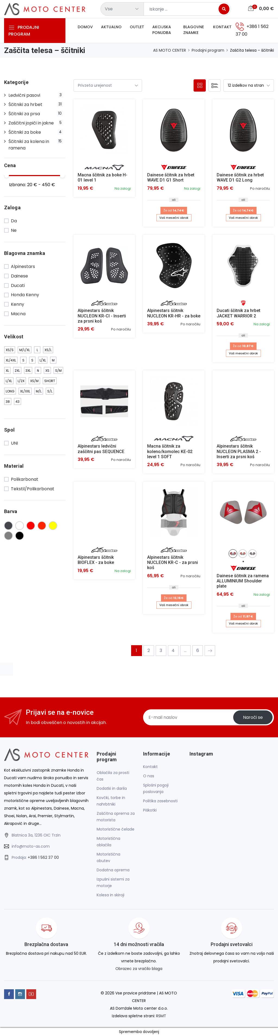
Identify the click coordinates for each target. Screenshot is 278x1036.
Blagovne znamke (193, 29)
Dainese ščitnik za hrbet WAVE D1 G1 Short (170, 177)
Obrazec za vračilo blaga (138, 968)
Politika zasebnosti (160, 801)
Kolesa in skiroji (110, 895)
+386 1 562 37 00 (43, 857)
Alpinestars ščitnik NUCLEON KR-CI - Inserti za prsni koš (102, 315)
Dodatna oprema (113, 870)
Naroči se (253, 717)
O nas (148, 776)
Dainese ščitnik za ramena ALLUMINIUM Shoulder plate (243, 581)
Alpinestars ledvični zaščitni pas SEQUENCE (101, 449)
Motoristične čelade (115, 829)
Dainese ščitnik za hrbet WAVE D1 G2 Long (240, 177)
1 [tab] (243, 561)
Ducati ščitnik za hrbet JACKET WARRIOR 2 (238, 313)
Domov (85, 27)
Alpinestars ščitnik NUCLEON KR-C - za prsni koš (172, 562)
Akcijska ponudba (161, 29)
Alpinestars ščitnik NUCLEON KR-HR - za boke (173, 313)
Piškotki (150, 810)
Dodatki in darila (112, 788)
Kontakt (222, 27)
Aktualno (111, 27)
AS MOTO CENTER (169, 50)
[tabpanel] (233, 553)
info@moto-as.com (31, 846)
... (185, 650)
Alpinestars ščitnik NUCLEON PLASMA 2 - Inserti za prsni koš (239, 451)
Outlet (137, 27)
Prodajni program (208, 50)
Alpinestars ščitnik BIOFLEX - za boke (96, 560)
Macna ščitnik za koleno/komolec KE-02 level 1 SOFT (169, 451)
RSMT (161, 1016)
